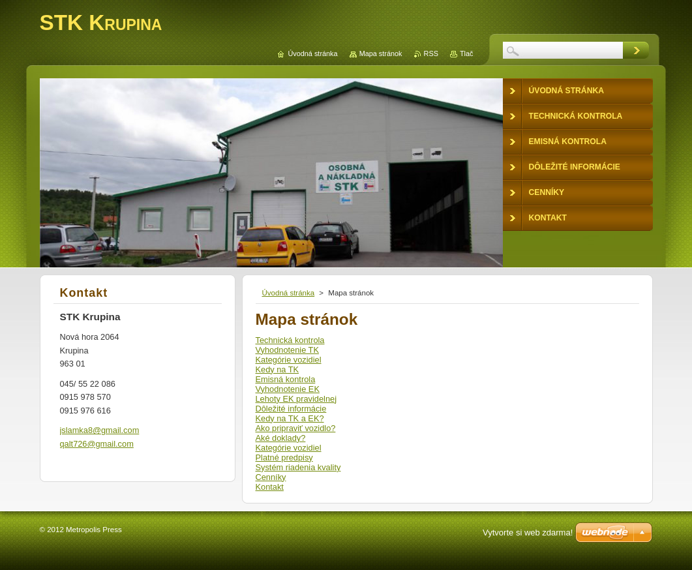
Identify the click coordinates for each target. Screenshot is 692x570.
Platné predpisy (284, 457)
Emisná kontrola (286, 379)
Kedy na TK (277, 369)
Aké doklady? (281, 438)
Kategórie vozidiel (289, 360)
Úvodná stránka (288, 293)
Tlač (467, 53)
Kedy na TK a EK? (290, 418)
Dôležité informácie (291, 408)
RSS (431, 53)
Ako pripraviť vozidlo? (296, 428)
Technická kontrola (290, 340)
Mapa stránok (380, 53)
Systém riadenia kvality (298, 467)
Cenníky (271, 477)
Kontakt (270, 487)
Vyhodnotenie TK (287, 350)
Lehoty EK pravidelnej (296, 399)
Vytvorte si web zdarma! (528, 532)
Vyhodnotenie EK (288, 389)
